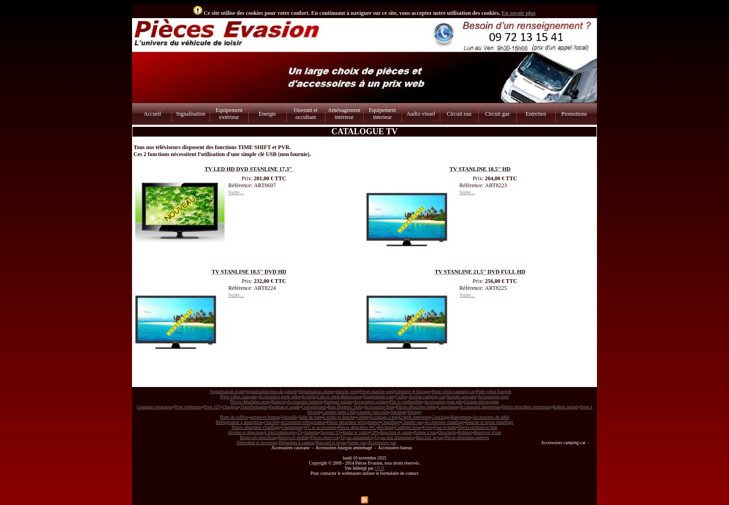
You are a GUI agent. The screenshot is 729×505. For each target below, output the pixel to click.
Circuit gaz (497, 114)
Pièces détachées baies (416, 406)
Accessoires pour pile (443, 401)
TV (300, 432)
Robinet (465, 432)
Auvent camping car (427, 396)
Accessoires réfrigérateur (302, 422)
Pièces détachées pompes (466, 437)
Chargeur (230, 406)
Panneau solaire (338, 401)
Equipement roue (379, 396)
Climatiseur (292, 427)
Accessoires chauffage (444, 422)
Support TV (331, 432)
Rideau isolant (565, 406)
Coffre (401, 396)
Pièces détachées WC (357, 427)
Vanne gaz (357, 442)
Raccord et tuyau (331, 442)
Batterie (278, 401)
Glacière (271, 422)
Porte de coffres (234, 417)
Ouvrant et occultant (306, 113)
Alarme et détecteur (245, 432)
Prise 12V (212, 406)
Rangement (461, 417)
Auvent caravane (461, 396)
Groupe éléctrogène (481, 401)
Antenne (311, 432)
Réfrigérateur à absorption (239, 422)
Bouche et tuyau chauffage (489, 422)
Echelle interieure (414, 417)
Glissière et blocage (413, 391)
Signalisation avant (227, 391)
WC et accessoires (320, 427)
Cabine (362, 417)
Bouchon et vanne (396, 432)
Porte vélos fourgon (493, 391)
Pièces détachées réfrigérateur (353, 422)
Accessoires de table (491, 417)
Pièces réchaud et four (477, 427)
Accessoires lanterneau (479, 406)
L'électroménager (280, 432)
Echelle (309, 396)
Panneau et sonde (284, 406)
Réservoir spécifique (258, 437)
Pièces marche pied (376, 391)
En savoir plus (519, 13)
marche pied (347, 391)
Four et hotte (444, 427)
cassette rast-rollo (373, 411)
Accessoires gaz (382, 442)
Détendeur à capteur (296, 442)
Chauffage (390, 422)
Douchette (447, 432)
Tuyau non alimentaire (394, 437)
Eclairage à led (384, 417)
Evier (427, 427)
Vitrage (413, 411)
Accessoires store (493, 396)
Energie (267, 114)
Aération (398, 411)
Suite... (236, 192)
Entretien (535, 114)
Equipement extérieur (229, 113)
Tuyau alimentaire (356, 437)
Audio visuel (420, 114)
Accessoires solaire (371, 401)
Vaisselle (289, 417)
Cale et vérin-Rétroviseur (339, 396)
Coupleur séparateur (154, 406)
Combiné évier (408, 427)
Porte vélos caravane (238, 396)
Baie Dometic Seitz (345, 406)
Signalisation (190, 114)
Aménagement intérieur (344, 113)
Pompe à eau (425, 432)
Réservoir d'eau (487, 432)
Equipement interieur (382, 113)
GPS (374, 432)
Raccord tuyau (429, 437)
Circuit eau (459, 114)
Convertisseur (314, 406)
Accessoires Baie (379, 406)
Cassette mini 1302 (339, 411)
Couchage (440, 417)
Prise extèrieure (188, 406)
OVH (379, 468)
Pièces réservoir (325, 437)
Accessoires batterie (305, 401)
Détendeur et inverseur (257, 442)
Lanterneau (447, 406)
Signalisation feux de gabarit (271, 391)
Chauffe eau (412, 422)
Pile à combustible (406, 401)
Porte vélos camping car (453, 391)
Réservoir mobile (293, 437)
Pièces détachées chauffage (256, 427)
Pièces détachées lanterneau (526, 406)
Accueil (152, 114)
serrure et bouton (265, 417)
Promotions (574, 114)
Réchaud (385, 427)
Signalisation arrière (316, 391)
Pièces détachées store (250, 401)
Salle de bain (310, 417)
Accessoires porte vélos (279, 396)
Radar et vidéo (356, 432)
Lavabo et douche (339, 417)
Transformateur (254, 406)
